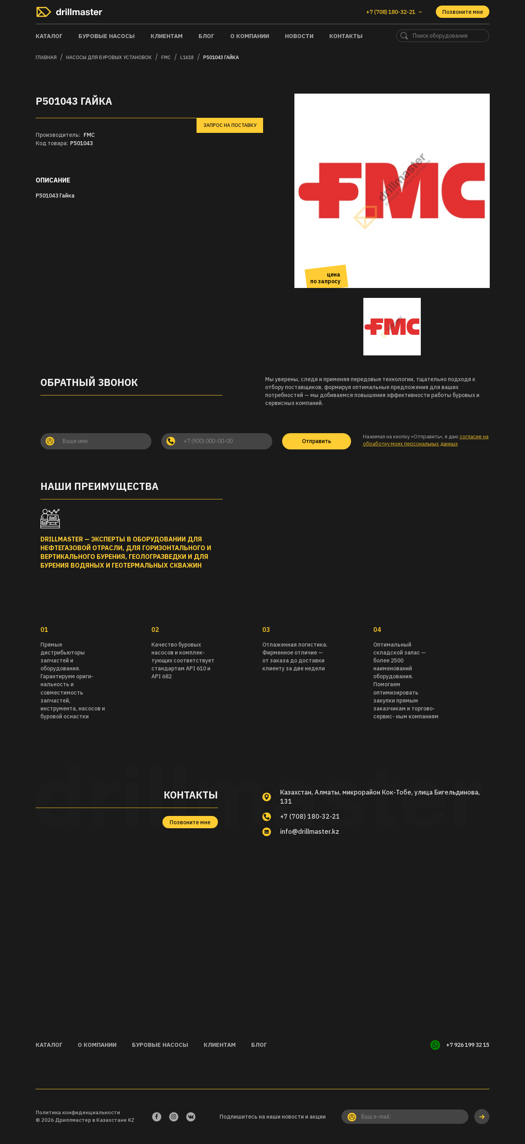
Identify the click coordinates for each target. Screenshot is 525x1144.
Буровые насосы (106, 36)
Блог (206, 36)
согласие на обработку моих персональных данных (426, 440)
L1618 (187, 57)
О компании (249, 36)
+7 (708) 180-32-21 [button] (394, 11)
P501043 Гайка (221, 57)
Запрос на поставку (229, 125)
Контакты (346, 36)
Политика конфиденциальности (78, 1112)
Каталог (49, 36)
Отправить (316, 441)
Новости (299, 36)
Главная (46, 57)
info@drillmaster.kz (310, 831)
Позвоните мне (462, 11)
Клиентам (167, 36)
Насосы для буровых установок (109, 57)
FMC (166, 57)
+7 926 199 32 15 (467, 1044)
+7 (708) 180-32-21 (310, 816)
